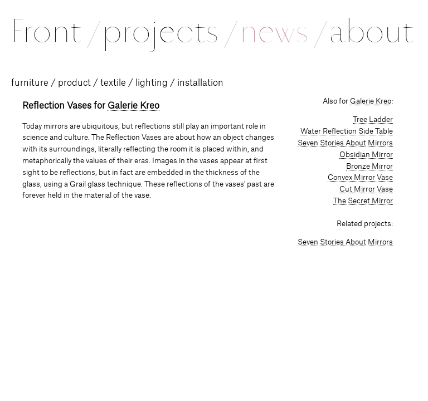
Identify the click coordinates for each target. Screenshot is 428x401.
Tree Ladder (373, 119)
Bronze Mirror (369, 166)
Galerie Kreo (133, 105)
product (74, 83)
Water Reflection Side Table (346, 131)
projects (168, 31)
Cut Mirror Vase (366, 189)
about (371, 31)
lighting (151, 83)
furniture (29, 83)
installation (200, 83)
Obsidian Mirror (366, 154)
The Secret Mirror (363, 201)
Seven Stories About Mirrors (345, 143)
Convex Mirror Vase (360, 177)
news (282, 31)
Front (54, 31)
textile (113, 83)
